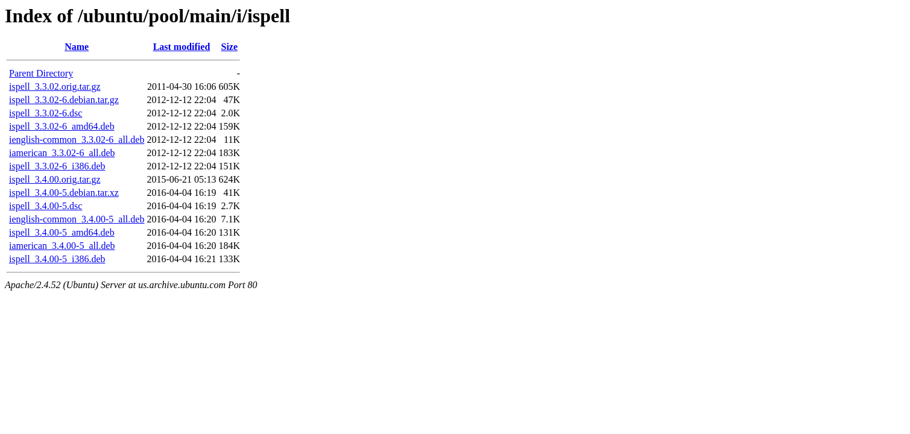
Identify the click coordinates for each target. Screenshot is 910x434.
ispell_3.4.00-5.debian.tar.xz (64, 192)
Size (229, 47)
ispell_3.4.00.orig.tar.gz (55, 179)
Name (77, 47)
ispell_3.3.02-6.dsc (45, 113)
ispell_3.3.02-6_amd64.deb (62, 126)
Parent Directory (41, 73)
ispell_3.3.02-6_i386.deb (57, 166)
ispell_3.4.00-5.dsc (45, 206)
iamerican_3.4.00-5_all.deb (62, 246)
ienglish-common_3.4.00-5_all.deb (76, 219)
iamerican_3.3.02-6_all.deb (62, 153)
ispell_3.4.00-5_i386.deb (57, 259)
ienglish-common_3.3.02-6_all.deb (76, 139)
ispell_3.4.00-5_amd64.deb (62, 232)
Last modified (181, 47)
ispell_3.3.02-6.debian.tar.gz (64, 100)
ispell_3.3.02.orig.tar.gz (55, 86)
